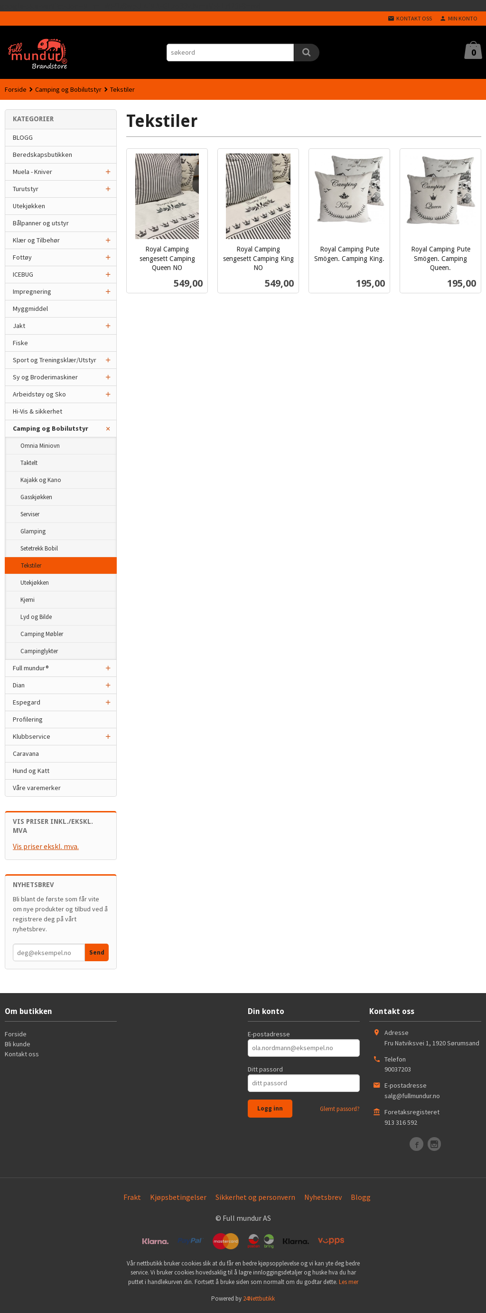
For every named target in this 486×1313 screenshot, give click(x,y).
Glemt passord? (340, 1109)
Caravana (26, 753)
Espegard (26, 702)
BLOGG (23, 137)
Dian (19, 685)
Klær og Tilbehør (36, 240)
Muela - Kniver (32, 171)
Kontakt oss (22, 1054)
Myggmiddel (30, 308)
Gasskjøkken (36, 497)
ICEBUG (23, 274)
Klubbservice (31, 736)
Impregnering (32, 291)
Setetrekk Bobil (39, 548)
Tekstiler (31, 565)
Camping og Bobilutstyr (50, 428)
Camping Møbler (41, 634)
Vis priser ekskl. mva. (46, 846)
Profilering (28, 719)
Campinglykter (39, 651)
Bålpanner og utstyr (41, 223)
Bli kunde (17, 1044)
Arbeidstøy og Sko (39, 394)
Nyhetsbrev (323, 1197)
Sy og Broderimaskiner (45, 377)
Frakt (132, 1197)
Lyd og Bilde (36, 617)
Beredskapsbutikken (42, 154)
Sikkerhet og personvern (255, 1197)
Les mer (348, 1282)
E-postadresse (269, 1034)
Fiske (20, 342)
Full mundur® (31, 668)
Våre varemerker (37, 787)
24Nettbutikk (259, 1298)
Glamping (33, 531)
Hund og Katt (31, 770)
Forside (16, 89)
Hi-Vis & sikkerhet (37, 411)
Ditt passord (265, 1069)
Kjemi (27, 600)
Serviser (29, 514)
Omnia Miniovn (40, 446)
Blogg (361, 1197)
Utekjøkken (29, 206)
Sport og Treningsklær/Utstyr (54, 360)
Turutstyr (25, 188)
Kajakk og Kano (40, 480)
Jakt (19, 325)
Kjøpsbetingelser (178, 1197)
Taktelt (28, 463)
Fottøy (22, 257)
